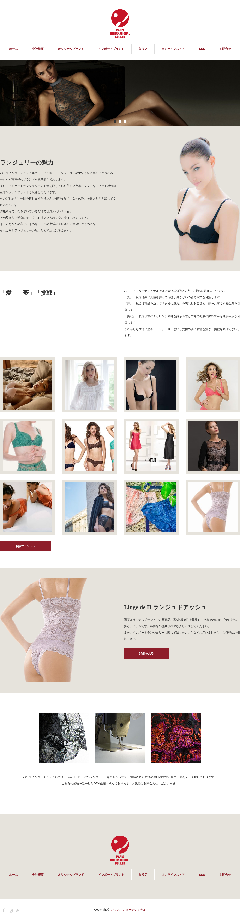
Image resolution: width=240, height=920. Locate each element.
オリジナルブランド (71, 49)
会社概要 (38, 49)
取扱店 (143, 49)
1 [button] (115, 121)
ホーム (13, 49)
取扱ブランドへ (25, 546)
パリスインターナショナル (128, 909)
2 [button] (120, 121)
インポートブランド (111, 49)
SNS (202, 49)
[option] (120, 93)
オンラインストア (173, 49)
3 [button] (125, 121)
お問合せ (225, 49)
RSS (17, 910)
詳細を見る (146, 653)
